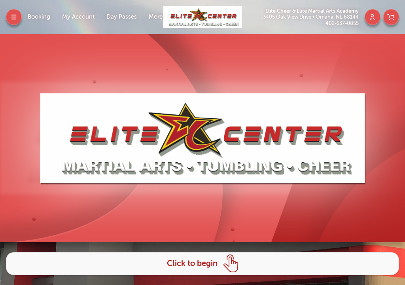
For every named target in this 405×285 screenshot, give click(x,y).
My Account (78, 16)
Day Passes (121, 16)
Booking (39, 16)
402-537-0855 (342, 23)
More (156, 16)
